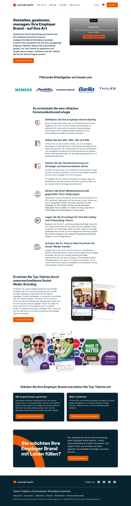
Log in (96, 5)
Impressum (49, 495)
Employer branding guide (75, 495)
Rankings (52, 5)
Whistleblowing (60, 495)
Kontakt (112, 5)
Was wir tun (41, 5)
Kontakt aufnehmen (23, 61)
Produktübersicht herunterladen (84, 416)
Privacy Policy (28, 495)
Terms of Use (17, 495)
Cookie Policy (39, 495)
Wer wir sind (74, 5)
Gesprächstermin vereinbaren (29, 416)
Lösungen (63, 5)
